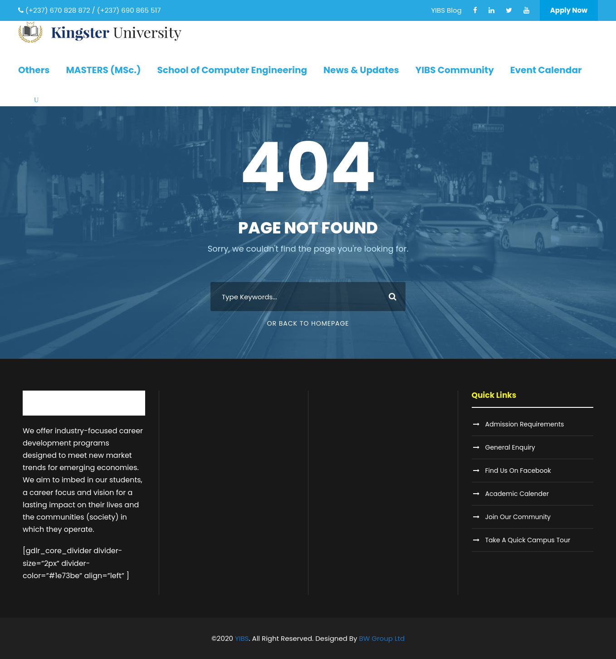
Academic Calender (517, 493)
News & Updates (361, 70)
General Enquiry (510, 447)
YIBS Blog (446, 10)
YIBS (242, 638)
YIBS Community (455, 70)
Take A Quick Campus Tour (528, 540)
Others (33, 70)
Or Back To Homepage (308, 323)
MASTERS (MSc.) (103, 70)
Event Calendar (546, 70)
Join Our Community (518, 516)
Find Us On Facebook (518, 470)
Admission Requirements (524, 424)
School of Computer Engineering (232, 70)
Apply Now (568, 10)
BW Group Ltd (382, 638)
